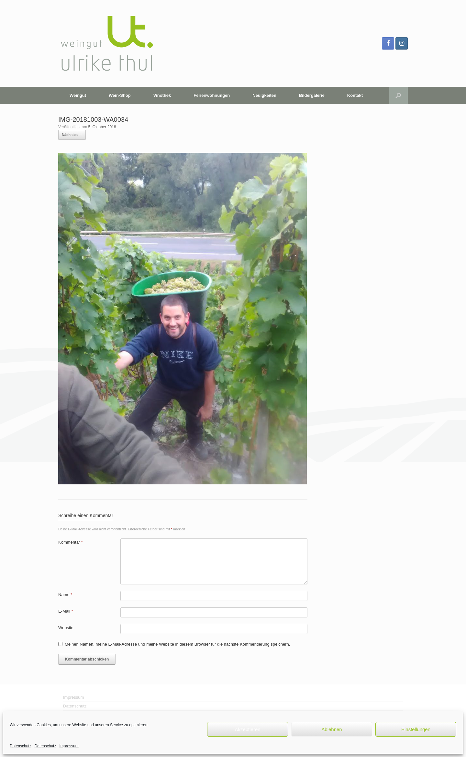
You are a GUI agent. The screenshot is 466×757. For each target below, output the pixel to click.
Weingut (78, 95)
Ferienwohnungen (212, 95)
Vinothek (162, 95)
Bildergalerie (312, 95)
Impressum (68, 746)
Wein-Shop (120, 95)
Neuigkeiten (264, 95)
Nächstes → (72, 135)
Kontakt (355, 95)
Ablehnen (331, 729)
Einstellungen (415, 729)
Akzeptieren (247, 729)
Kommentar (70, 542)
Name (65, 594)
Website (65, 627)
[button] (398, 95)
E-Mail (65, 611)
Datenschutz (20, 746)
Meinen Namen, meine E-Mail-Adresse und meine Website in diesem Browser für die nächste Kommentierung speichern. (177, 644)
